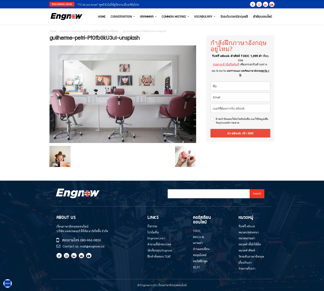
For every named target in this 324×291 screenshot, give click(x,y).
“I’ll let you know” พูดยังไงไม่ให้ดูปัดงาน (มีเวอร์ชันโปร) (108, 4)
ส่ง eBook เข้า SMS (240, 133)
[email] (240, 97)
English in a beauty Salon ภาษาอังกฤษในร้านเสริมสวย (89, 31)
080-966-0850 (90, 240)
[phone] (240, 108)
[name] (240, 86)
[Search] (257, 193)
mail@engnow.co (92, 246)
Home (53, 31)
